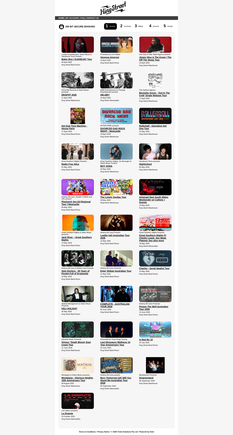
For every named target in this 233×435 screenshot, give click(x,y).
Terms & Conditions (87, 432)
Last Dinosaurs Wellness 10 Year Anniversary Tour (115, 343)
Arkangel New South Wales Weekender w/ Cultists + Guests (153, 200)
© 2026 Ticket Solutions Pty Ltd (124, 432)
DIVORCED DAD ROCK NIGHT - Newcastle (112, 129)
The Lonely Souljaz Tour (113, 197)
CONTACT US (92, 18)
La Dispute (67, 413)
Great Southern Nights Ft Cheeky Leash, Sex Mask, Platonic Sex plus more (153, 238)
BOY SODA (106, 166)
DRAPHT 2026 (69, 95)
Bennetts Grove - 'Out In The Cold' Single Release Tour (154, 94)
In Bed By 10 (146, 339)
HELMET (105, 95)
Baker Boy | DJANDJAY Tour (76, 59)
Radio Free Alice (70, 164)
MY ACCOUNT (72, 18)
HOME (61, 18)
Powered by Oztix (146, 432)
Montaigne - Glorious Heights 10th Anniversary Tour (77, 379)
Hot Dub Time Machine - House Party (74, 127)
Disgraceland (146, 378)
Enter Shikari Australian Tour (115, 271)
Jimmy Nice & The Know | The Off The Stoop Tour (155, 58)
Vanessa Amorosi (109, 57)
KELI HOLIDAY (69, 308)
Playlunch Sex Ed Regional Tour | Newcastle (76, 203)
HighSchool (145, 164)
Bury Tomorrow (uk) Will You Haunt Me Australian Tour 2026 (115, 380)
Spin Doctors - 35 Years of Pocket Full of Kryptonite (75, 272)
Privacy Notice (103, 432)
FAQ (83, 18)
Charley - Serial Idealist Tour (154, 268)
